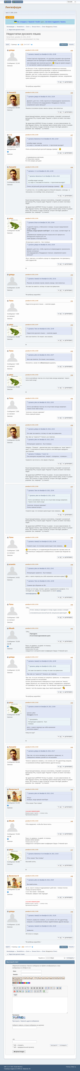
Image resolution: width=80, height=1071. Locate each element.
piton (11, 218)
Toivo (11, 301)
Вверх (8, 947)
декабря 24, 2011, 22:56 (31, 486)
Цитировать (67, 82)
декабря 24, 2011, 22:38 (31, 167)
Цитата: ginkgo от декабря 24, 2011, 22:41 (41, 429)
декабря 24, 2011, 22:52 (31, 374)
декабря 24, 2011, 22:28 (31, 50)
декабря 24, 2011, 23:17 (31, 657)
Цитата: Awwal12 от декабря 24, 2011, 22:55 (42, 661)
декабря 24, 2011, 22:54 (31, 398)
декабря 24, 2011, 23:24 (31, 821)
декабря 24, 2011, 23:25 (31, 849)
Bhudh (11, 628)
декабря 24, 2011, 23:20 (31, 747)
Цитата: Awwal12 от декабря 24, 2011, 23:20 (42, 915)
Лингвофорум (13, 7)
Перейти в (41, 958)
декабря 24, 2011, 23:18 (31, 702)
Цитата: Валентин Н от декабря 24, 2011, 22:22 (43, 139)
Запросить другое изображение (30, 1021)
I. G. (10, 135)
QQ (59, 82)
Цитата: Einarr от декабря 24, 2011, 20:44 (41, 222)
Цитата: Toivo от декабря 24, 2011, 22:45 (41, 328)
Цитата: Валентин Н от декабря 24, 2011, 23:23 (43, 853)
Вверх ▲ (73, 1066)
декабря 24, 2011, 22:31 (31, 92)
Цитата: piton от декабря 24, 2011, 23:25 (41, 880)
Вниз (7, 44)
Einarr (55, 26)
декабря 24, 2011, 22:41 (31, 218)
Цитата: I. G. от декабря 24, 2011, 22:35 (40, 171)
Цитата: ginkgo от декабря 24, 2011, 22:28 (41, 96)
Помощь (68, 1066)
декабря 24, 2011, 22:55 (31, 425)
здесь (42, 22)
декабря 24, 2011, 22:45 (31, 300)
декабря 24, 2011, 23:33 (31, 875)
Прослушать (16, 1021)
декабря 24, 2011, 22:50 (31, 350)
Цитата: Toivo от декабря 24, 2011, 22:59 (41, 581)
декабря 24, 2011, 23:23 (31, 789)
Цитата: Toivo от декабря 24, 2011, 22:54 (41, 490)
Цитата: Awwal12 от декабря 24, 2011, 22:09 (42, 54)
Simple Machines (18, 1066)
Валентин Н (14, 789)
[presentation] (28, 1034)
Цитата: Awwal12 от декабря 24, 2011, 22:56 (42, 541)
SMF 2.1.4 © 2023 (8, 1066)
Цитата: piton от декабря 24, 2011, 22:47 (41, 355)
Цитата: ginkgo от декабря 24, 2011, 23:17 (41, 751)
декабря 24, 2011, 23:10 (31, 604)
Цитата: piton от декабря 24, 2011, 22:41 (41, 439)
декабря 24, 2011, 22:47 (31, 324)
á (12, 985)
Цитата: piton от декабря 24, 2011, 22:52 (41, 402)
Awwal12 (12, 92)
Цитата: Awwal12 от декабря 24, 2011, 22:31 (42, 278)
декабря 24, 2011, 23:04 (31, 564)
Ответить (63, 44)
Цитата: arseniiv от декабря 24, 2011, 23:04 (41, 706)
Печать (71, 44)
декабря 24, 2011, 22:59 (31, 537)
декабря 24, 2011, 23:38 (31, 911)
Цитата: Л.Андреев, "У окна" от (38, 454)
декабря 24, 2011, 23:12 (31, 628)
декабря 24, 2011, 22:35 (31, 134)
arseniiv (12, 564)
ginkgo (12, 50)
